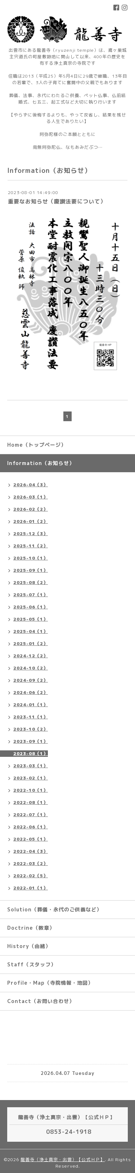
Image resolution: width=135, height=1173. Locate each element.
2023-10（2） (30, 729)
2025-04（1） (30, 631)
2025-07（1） (30, 595)
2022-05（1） (30, 839)
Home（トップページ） (36, 444)
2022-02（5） (30, 876)
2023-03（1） (30, 766)
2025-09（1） (30, 570)
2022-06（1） (30, 827)
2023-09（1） (30, 741)
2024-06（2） (30, 692)
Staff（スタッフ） (31, 964)
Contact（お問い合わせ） (41, 1001)
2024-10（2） (30, 668)
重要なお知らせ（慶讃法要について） (57, 201)
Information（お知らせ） (41, 463)
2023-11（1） (30, 717)
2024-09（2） (30, 680)
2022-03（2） (30, 863)
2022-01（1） (30, 888)
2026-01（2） (30, 521)
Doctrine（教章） (31, 927)
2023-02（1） (30, 778)
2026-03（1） (30, 497)
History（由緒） (29, 946)
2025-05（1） (30, 619)
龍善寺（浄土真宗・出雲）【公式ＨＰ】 (63, 1159)
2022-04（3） (30, 851)
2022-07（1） (30, 814)
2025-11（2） (30, 546)
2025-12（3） (30, 533)
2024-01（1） (30, 705)
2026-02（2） (30, 509)
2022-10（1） (30, 790)
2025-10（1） (30, 558)
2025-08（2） (30, 582)
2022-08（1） (30, 802)
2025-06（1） (30, 607)
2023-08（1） (30, 753)
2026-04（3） (30, 485)
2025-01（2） (30, 643)
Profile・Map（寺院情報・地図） (50, 982)
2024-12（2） (30, 656)
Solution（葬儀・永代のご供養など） (54, 909)
